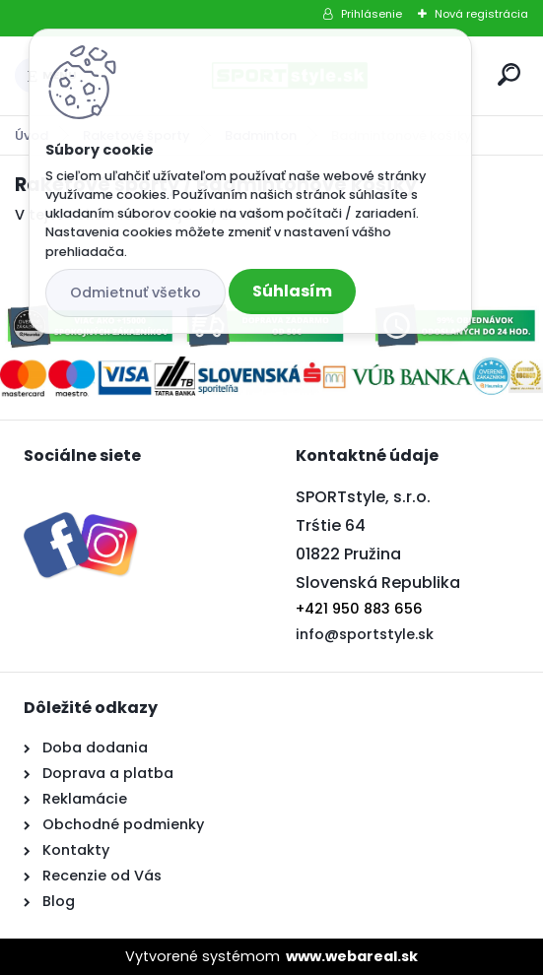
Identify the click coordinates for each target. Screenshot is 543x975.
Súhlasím (292, 291)
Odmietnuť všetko (135, 292)
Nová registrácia (481, 14)
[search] (509, 74)
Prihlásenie (371, 14)
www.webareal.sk (352, 956)
